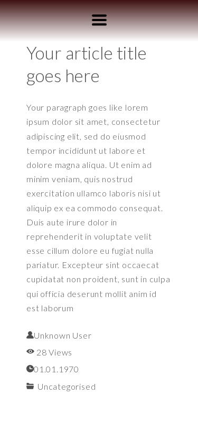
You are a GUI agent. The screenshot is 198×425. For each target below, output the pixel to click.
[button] (99, 20)
